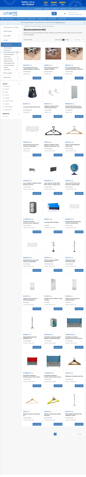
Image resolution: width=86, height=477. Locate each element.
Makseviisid (63, 8)
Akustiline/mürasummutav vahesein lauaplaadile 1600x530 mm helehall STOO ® (32, 145)
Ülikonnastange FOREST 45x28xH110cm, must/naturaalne (51, 260)
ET (82, 8)
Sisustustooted (11, 59)
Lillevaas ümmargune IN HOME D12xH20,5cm (30, 299)
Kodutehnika (62, 18)
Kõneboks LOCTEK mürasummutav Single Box (31, 222)
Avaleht (26, 26)
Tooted (33, 26)
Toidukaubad (52, 18)
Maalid (11, 67)
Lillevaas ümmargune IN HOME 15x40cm (72, 299)
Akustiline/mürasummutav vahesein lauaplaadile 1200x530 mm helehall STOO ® (74, 222)
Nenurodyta (8, 107)
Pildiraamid (11, 57)
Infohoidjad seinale (11, 63)
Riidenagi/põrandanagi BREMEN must (29, 337)
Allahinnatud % (11, 48)
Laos (6, 116)
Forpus (7, 95)
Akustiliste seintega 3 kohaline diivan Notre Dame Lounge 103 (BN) (73, 337)
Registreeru (79, 14)
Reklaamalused (11, 61)
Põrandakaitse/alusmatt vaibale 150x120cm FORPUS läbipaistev (31, 68)
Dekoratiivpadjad (11, 54)
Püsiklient (47, 8)
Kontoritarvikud (12, 44)
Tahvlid (12, 40)
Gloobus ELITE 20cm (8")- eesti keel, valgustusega (72, 183)
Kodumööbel (12, 35)
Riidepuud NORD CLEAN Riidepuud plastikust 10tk (51, 145)
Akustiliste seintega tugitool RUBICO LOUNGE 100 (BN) (52, 337)
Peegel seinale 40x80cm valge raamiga (53, 299)
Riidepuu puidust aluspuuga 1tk (31, 414)
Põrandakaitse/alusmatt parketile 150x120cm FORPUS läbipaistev (73, 68)
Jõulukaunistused (11, 65)
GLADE (7, 98)
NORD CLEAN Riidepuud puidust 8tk (72, 145)
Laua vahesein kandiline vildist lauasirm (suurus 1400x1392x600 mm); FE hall (32, 183)
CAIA (6, 92)
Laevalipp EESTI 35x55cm (51, 222)
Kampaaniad (38, 8)
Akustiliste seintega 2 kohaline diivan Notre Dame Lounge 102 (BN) (52, 376)
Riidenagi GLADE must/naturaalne (70, 260)
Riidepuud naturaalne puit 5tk (74, 376)
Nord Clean (8, 110)
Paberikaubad (31, 18)
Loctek (7, 104)
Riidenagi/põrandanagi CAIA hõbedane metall (73, 414)
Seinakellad (11, 50)
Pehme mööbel (12, 72)
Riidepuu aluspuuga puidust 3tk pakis (52, 414)
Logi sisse (71, 14)
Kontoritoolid (12, 77)
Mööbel (39, 26)
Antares (7, 86)
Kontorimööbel (12, 31)
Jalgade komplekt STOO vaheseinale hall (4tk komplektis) (51, 106)
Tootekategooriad (8, 18)
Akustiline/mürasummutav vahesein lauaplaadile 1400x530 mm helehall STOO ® (32, 260)
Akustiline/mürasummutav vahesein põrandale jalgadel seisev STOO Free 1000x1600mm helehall (73, 106)
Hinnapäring (54, 8)
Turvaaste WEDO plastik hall (31, 107)
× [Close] (83, 2)
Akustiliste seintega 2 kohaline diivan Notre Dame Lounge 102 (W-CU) (31, 376)
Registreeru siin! (60, 22)
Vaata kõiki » (11, 70)
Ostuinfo (76, 8)
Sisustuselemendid (11, 52)
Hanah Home (9, 101)
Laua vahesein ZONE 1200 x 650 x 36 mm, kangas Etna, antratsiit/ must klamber (52, 183)
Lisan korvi (37, 78)
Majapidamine (42, 18)
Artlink (7, 89)
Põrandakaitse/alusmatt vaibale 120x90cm (51, 68)
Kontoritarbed (21, 18)
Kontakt (70, 8)
